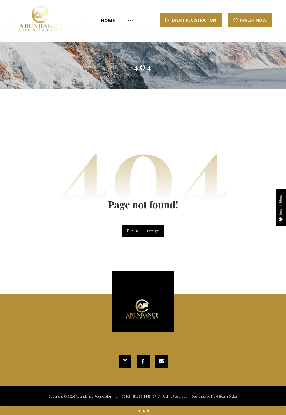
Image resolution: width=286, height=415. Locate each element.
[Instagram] (125, 361)
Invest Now (281, 208)
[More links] (130, 21)
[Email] (161, 361)
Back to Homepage (143, 231)
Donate (142, 410)
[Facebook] (143, 361)
